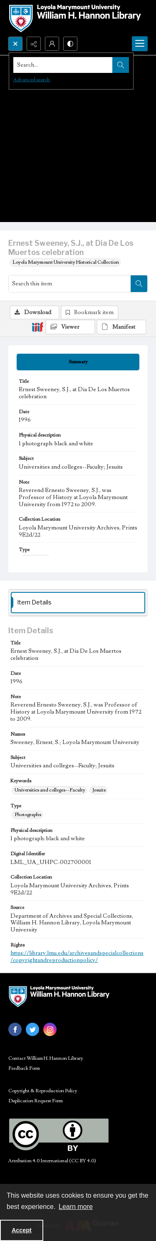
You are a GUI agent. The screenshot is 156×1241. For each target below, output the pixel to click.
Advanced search (31, 80)
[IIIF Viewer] (70, 327)
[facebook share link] (15, 1029)
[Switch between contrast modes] (70, 43)
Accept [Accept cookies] (22, 1230)
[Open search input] (15, 43)
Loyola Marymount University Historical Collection (65, 262)
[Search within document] (139, 283)
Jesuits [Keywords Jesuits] (99, 790)
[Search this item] (70, 283)
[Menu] (140, 43)
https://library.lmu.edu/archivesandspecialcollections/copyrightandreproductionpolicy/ (77, 956)
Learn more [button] (76, 1206)
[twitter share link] (32, 1029)
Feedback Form (24, 1068)
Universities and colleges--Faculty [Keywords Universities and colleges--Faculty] (50, 790)
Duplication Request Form (35, 1101)
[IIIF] (37, 327)
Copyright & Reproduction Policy (42, 1091)
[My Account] (52, 43)
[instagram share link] (50, 1029)
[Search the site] (63, 65)
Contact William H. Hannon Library (45, 1058)
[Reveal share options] (33, 43)
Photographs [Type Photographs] (28, 815)
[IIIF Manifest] (121, 327)
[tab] (78, 362)
